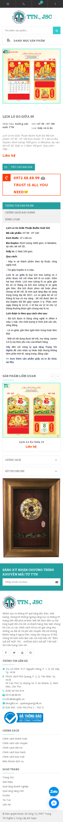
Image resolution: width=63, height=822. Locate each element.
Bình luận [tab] (12, 219)
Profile (6, 795)
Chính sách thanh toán (15, 738)
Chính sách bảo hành (14, 752)
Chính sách (32, 460)
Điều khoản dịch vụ (13, 761)
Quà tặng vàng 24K (13, 790)
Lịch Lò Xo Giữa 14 (31, 442)
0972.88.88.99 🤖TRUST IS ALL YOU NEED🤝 (31, 184)
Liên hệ (7, 804)
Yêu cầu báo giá (17, 167)
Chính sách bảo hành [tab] (20, 212)
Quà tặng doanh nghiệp (15, 786)
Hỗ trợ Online (32, 471)
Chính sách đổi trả (12, 747)
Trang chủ (8, 777)
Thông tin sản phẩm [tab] (19, 205)
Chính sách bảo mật (14, 756)
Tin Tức (7, 800)
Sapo (34, 818)
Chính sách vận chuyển (15, 743)
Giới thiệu (8, 781)
